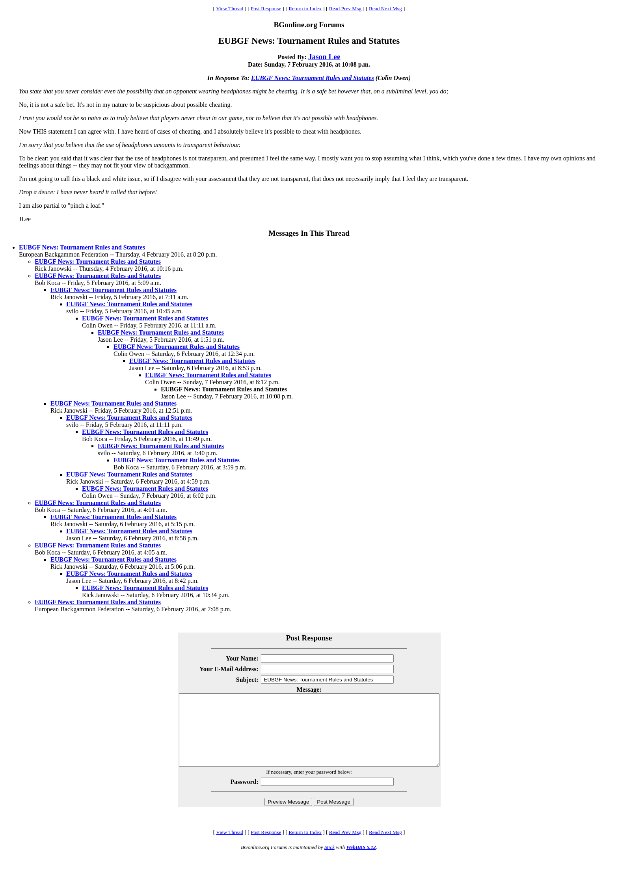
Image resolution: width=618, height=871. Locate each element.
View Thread (229, 8)
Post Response (266, 8)
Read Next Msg (385, 8)
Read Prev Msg (345, 8)
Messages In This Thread (308, 233)
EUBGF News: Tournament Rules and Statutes (312, 77)
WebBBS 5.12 (361, 861)
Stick (329, 861)
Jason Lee (324, 56)
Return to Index (305, 8)
